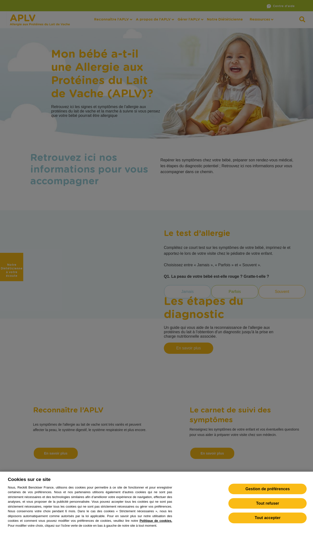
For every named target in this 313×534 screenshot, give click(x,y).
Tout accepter (267, 522)
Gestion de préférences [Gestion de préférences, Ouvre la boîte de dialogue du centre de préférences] (268, 493)
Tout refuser (267, 508)
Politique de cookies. (156, 525)
